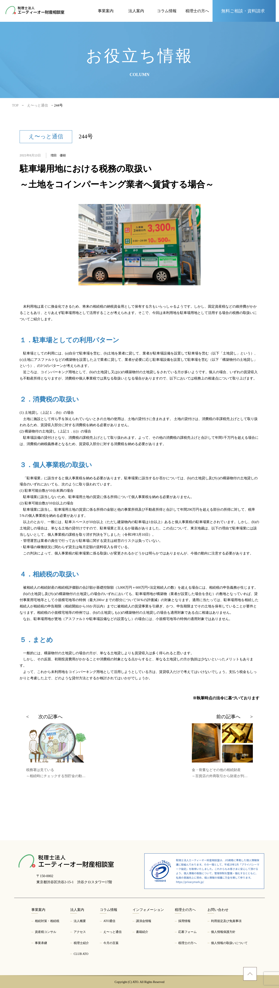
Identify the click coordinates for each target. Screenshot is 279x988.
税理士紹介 (81, 943)
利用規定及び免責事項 (226, 921)
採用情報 (184, 921)
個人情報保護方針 (223, 932)
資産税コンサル (45, 932)
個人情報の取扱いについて (229, 943)
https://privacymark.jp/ (190, 882)
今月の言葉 (111, 943)
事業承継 (41, 943)
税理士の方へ (187, 943)
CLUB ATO (81, 954)
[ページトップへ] (250, 974)
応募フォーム (187, 932)
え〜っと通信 (112, 932)
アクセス (80, 932)
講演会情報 (143, 921)
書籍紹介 (142, 932)
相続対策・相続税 (47, 921)
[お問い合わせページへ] (244, 11)
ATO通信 (109, 921)
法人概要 (80, 921)
